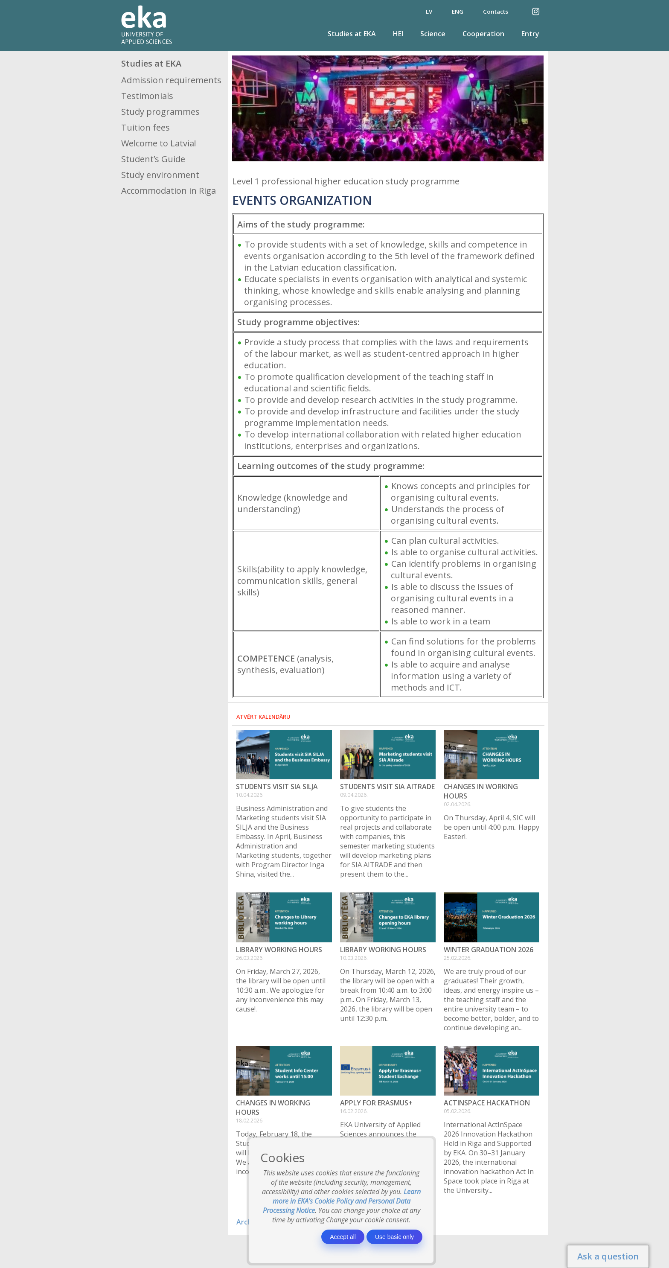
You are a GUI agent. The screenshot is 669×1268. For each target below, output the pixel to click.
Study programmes (160, 111)
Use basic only (394, 1236)
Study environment (160, 175)
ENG (457, 11)
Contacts (495, 11)
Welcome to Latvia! (158, 143)
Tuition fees (145, 127)
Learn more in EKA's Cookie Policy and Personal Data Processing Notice (342, 1201)
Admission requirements (171, 80)
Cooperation (483, 33)
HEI (398, 33)
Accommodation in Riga (168, 190)
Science (432, 33)
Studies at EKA (352, 33)
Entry (530, 33)
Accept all (343, 1236)
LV (429, 11)
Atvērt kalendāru (263, 716)
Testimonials (147, 96)
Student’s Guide (153, 159)
